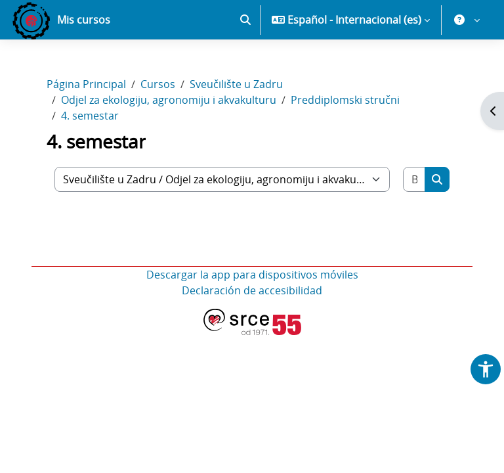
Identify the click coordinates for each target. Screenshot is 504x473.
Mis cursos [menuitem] (83, 19)
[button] (245, 19)
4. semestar (90, 115)
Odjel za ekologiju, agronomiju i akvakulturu (168, 100)
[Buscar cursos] (414, 179)
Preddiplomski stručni (345, 100)
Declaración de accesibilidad (252, 290)
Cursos (157, 84)
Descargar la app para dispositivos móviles (252, 274)
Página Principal (86, 84)
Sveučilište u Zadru (236, 84)
